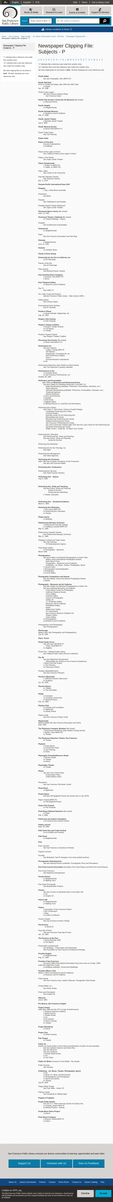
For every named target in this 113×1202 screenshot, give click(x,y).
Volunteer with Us (56, 1163)
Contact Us (76, 1182)
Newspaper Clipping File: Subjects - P (14, 46)
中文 (37, 2)
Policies (42, 1182)
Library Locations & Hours (57, 29)
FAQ (102, 1182)
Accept (103, 1193)
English (15, 2)
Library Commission (28, 1182)
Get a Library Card (100, 2)
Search (24, 21)
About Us (12, 1182)
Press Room (64, 1182)
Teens (84, 2)
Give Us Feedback (88, 1163)
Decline (85, 1193)
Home (4, 36)
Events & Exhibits (77, 12)
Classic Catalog (90, 1182)
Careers (52, 1182)
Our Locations (14, 36)
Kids (75, 2)
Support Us (24, 1163)
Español (27, 2)
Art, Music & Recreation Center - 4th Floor (48, 36)
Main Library (25, 36)
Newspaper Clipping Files (75, 36)
